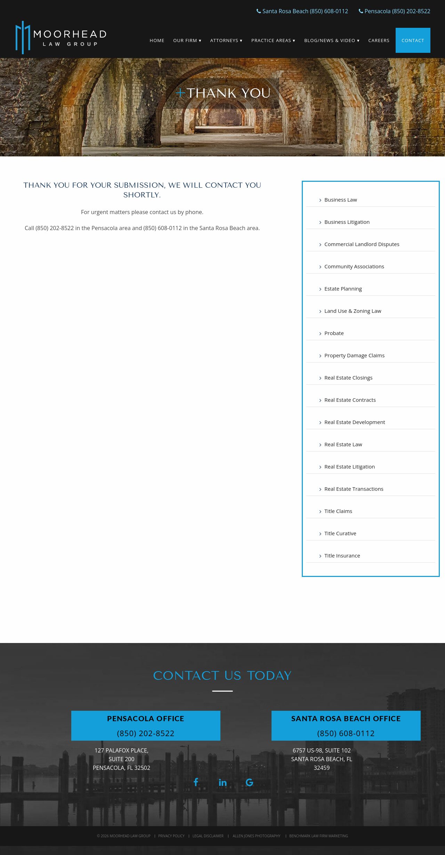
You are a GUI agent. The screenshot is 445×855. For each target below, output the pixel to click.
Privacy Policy (171, 835)
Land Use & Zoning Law (352, 310)
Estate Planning (343, 288)
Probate (333, 332)
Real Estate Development (354, 421)
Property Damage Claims (354, 355)
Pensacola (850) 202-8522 (394, 11)
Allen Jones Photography (256, 835)
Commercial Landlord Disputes (361, 244)
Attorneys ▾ (226, 40)
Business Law (340, 199)
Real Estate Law (343, 444)
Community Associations (354, 266)
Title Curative (340, 533)
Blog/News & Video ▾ (331, 40)
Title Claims (338, 510)
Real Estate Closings (348, 377)
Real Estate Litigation (349, 466)
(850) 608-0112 (347, 733)
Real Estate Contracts (350, 399)
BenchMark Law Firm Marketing (318, 835)
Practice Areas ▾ (273, 40)
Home (156, 40)
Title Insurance (342, 555)
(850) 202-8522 (147, 733)
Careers (378, 40)
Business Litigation (347, 221)
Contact (412, 40)
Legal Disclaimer (208, 835)
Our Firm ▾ (187, 40)
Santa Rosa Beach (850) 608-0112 (302, 11)
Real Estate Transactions (353, 488)
